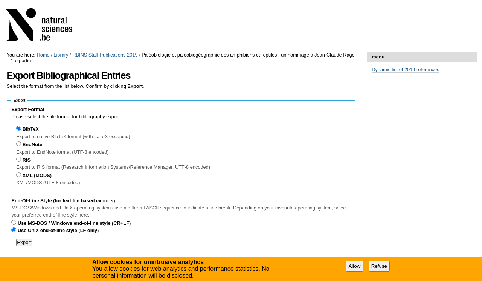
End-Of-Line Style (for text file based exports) (63, 200)
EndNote (33, 144)
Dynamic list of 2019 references (405, 69)
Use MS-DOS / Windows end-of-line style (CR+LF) (74, 223)
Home (43, 55)
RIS (27, 160)
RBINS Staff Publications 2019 (104, 55)
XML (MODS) (37, 175)
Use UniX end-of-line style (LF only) (58, 230)
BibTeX (31, 129)
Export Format (27, 109)
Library (60, 55)
